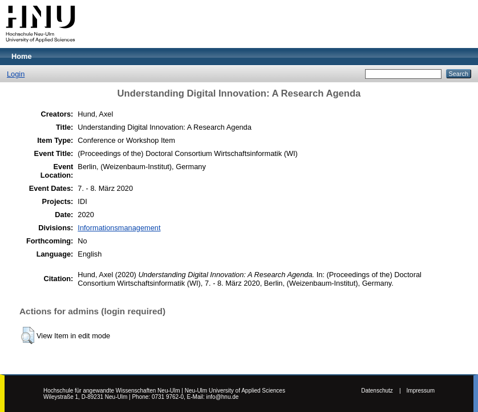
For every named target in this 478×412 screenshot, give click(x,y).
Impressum (421, 390)
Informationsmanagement (119, 227)
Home (21, 56)
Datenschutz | (380, 390)
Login (16, 74)
